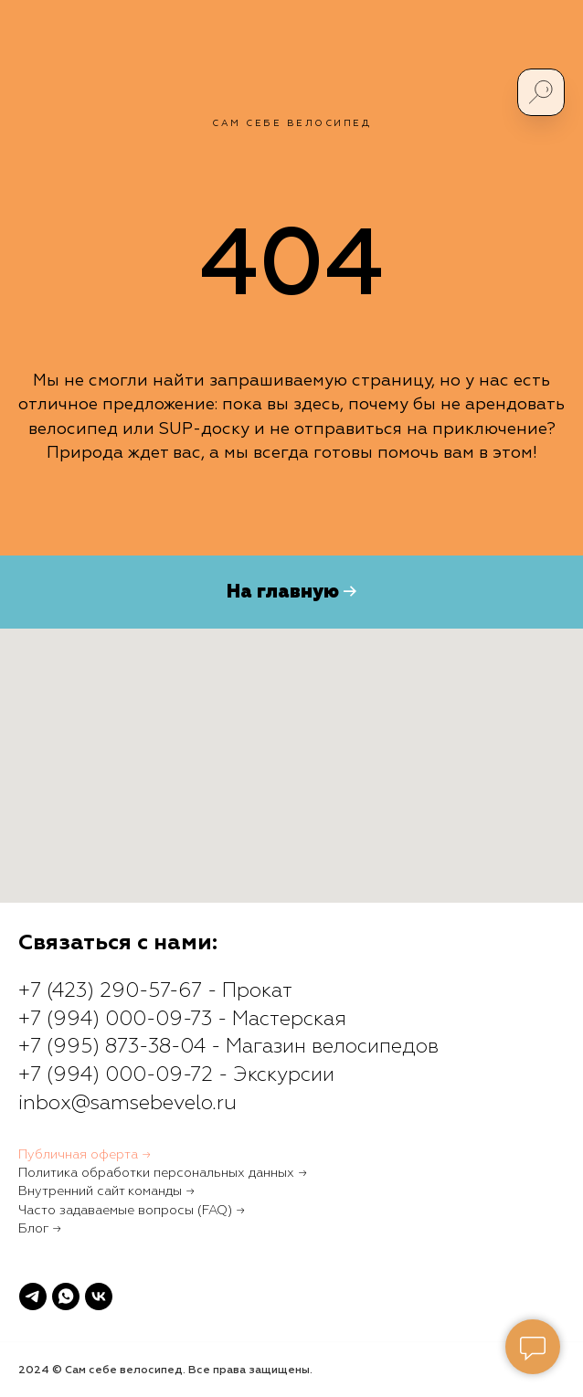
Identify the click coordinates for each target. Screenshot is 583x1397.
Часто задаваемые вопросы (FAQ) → (131, 1210)
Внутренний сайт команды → (106, 1191)
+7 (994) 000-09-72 (115, 1075)
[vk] (98, 1296)
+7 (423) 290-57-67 (110, 991)
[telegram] (33, 1296)
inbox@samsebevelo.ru (127, 1104)
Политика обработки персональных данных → (162, 1173)
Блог (33, 1228)
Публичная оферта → (84, 1154)
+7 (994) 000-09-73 (115, 1020)
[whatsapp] (66, 1296)
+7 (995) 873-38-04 (112, 1047)
